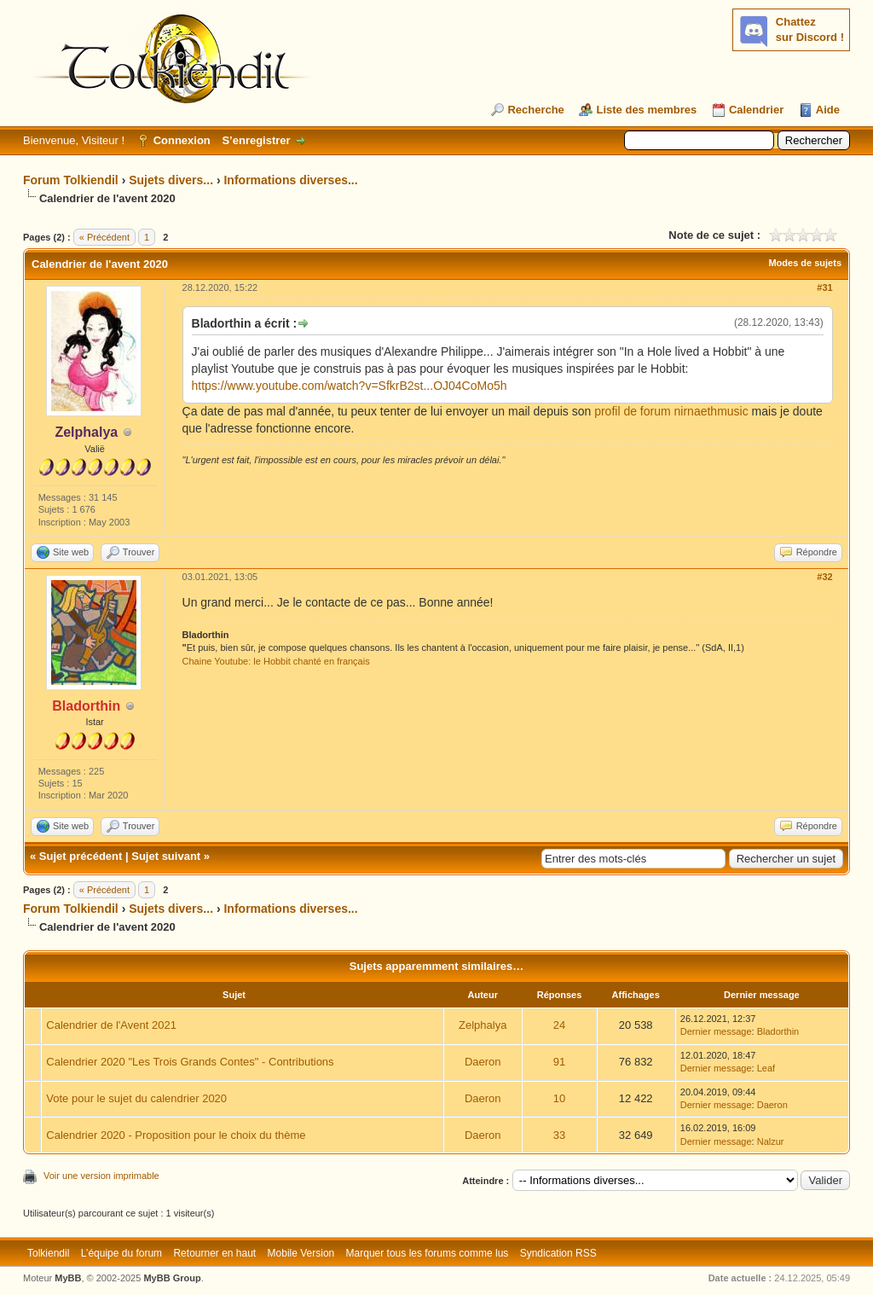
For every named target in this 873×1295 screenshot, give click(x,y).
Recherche (535, 109)
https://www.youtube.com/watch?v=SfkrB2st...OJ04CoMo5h (349, 385)
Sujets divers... (171, 180)
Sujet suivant (165, 856)
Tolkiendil (48, 1253)
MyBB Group (171, 1278)
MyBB (68, 1278)
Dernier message (716, 1031)
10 (559, 1098)
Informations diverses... (290, 180)
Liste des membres (646, 109)
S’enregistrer (256, 140)
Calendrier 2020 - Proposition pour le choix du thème (175, 1135)
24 (559, 1025)
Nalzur (770, 1141)
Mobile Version (301, 1253)
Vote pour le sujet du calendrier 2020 (136, 1098)
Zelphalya (482, 1025)
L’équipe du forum (121, 1253)
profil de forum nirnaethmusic (671, 411)
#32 (824, 577)
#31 (824, 287)
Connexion (182, 140)
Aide (828, 109)
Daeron (483, 1061)
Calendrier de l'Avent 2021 (111, 1025)
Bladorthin (778, 1031)
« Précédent (104, 237)
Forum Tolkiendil (71, 180)
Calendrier (756, 109)
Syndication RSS (558, 1253)
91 (559, 1061)
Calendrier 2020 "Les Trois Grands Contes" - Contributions (189, 1061)
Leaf (766, 1068)
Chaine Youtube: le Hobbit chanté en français (276, 661)
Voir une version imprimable (101, 1175)
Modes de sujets (804, 263)
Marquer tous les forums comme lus (427, 1253)
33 (559, 1135)
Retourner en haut (214, 1253)
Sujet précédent (81, 856)
